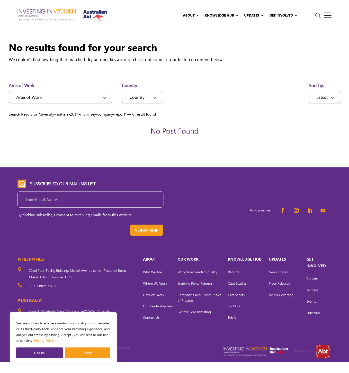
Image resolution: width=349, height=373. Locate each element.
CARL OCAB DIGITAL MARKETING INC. (71, 365)
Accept (87, 352)
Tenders (312, 300)
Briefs (232, 328)
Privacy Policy (44, 340)
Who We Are (152, 282)
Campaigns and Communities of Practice (199, 308)
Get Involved (281, 16)
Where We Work (155, 293)
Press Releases (279, 293)
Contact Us (151, 328)
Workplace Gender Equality (197, 282)
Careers (312, 289)
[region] (63, 337)
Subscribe (313, 323)
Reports (233, 282)
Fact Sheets (236, 305)
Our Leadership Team (159, 316)
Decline (39, 352)
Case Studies (237, 293)
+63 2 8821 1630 (42, 296)
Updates (251, 16)
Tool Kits (234, 316)
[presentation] (54, 241)
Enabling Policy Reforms (195, 293)
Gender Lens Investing (194, 322)
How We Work (153, 305)
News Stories (278, 282)
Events (311, 311)
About (189, 16)
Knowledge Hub (219, 16)
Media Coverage (281, 305)
